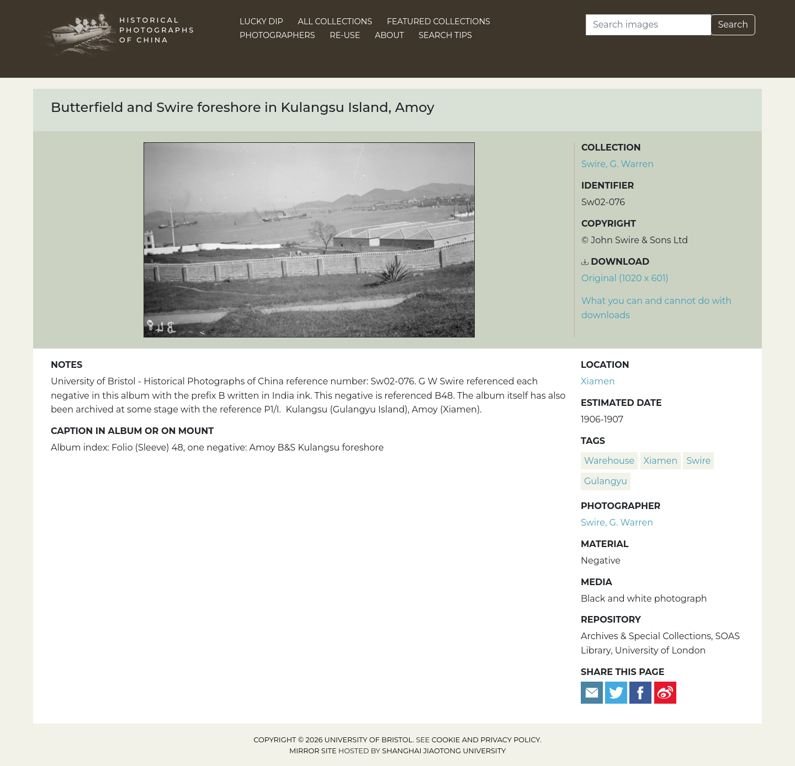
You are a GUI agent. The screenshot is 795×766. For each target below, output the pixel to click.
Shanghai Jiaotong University (444, 751)
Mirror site (313, 751)
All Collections (335, 21)
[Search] (648, 24)
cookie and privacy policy (486, 740)
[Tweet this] (617, 692)
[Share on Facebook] (640, 692)
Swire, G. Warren (617, 164)
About (389, 35)
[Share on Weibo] (665, 692)
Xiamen (598, 381)
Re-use (345, 35)
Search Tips (445, 35)
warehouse (609, 461)
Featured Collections (438, 21)
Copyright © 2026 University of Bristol (332, 740)
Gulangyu (605, 481)
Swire (698, 461)
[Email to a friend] (593, 692)
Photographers (277, 35)
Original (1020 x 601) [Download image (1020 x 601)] (625, 278)
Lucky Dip (261, 21)
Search (733, 24)
